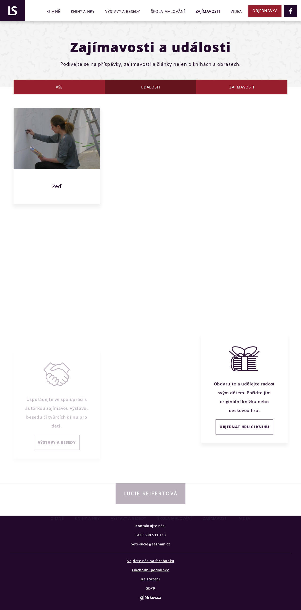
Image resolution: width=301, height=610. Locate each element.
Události (150, 87)
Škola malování (168, 11)
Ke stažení (150, 579)
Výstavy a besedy (122, 11)
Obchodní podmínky (150, 570)
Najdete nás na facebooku (150, 560)
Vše (59, 87)
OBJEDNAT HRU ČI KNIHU (244, 434)
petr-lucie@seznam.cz (150, 544)
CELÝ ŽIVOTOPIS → (36, 287)
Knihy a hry (83, 11)
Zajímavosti (208, 11)
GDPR (150, 588)
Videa (236, 11)
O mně (53, 11)
